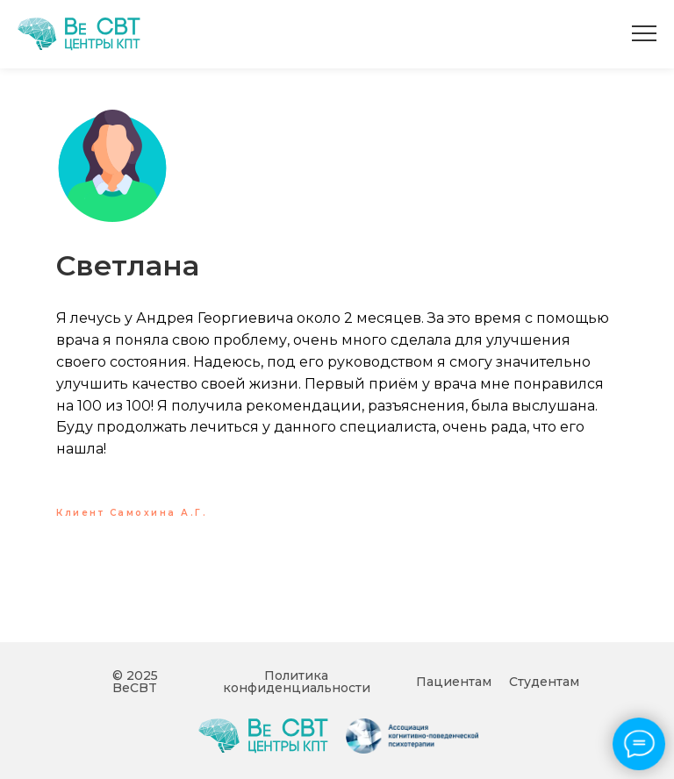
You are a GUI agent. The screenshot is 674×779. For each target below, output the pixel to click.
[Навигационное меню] (644, 34)
